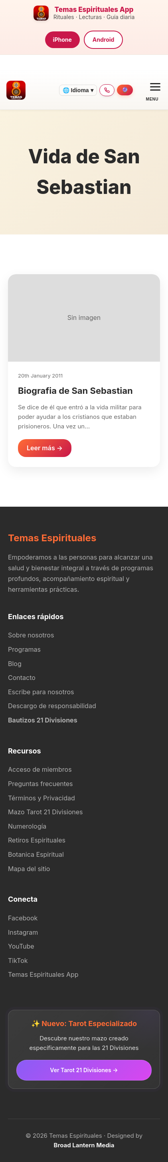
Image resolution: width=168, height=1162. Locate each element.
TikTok (18, 960)
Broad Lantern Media (84, 1145)
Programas (24, 649)
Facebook (23, 918)
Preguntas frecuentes (40, 784)
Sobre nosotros (31, 635)
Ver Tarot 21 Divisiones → (84, 1070)
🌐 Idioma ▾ (78, 90)
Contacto (22, 678)
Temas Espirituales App (43, 974)
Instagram (23, 932)
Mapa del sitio (29, 869)
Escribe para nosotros (41, 692)
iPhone (62, 39)
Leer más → (45, 448)
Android (104, 39)
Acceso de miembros (40, 769)
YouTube (21, 946)
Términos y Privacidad (41, 798)
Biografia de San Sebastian (75, 390)
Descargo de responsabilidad (52, 706)
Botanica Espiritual (36, 854)
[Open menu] (152, 90)
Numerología (27, 826)
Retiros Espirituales (36, 840)
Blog (15, 664)
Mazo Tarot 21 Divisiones (45, 812)
